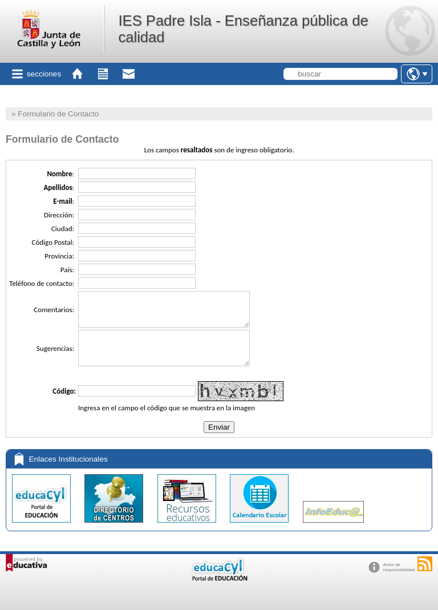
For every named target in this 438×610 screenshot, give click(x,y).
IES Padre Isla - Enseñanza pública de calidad (243, 29)
